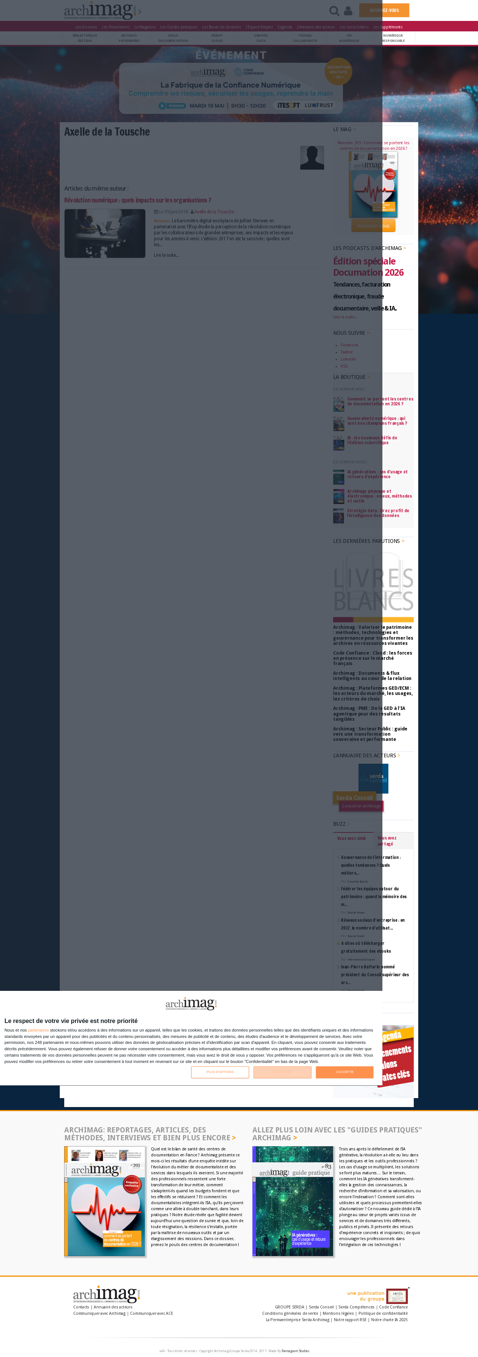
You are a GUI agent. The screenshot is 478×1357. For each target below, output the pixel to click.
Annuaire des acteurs (113, 1307)
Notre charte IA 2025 (389, 1319)
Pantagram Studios (296, 1351)
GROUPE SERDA (290, 1307)
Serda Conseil (321, 1307)
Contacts (81, 1307)
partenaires (38, 1030)
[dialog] (191, 1038)
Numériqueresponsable (393, 38)
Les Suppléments (388, 27)
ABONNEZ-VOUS (384, 10)
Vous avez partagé (387, 841)
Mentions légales (338, 1313)
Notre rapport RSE (350, 1319)
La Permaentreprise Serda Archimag (297, 1319)
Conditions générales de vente (290, 1313)
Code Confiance (393, 1307)
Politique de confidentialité (383, 1313)
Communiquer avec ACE (151, 1313)
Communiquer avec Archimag (99, 1313)
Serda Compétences (356, 1307)
